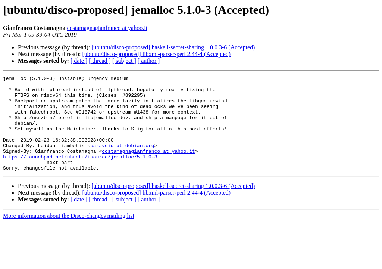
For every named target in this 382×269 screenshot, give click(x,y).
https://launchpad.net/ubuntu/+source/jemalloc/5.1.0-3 (80, 173)
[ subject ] (124, 61)
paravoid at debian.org (122, 160)
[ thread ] (100, 61)
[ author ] (149, 61)
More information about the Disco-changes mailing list (68, 235)
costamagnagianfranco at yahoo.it (107, 28)
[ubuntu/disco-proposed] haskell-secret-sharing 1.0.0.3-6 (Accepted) (173, 47)
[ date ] (79, 61)
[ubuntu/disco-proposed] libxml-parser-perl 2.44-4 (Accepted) (156, 54)
